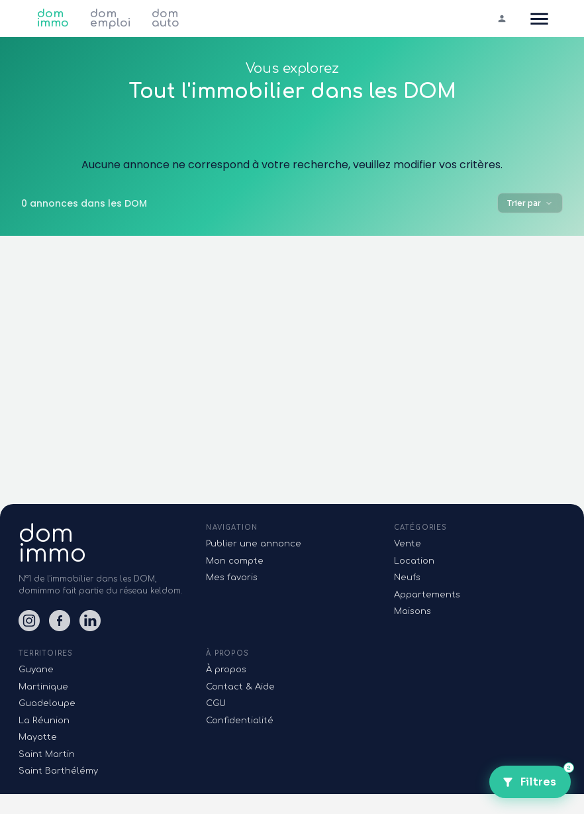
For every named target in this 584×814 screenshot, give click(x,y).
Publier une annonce (253, 543)
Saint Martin (47, 754)
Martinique (43, 686)
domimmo (52, 544)
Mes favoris (232, 577)
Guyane (36, 669)
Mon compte (235, 561)
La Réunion (44, 720)
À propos (226, 669)
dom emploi (110, 18)
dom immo (53, 18)
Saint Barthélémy (58, 771)
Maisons (412, 611)
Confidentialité (239, 720)
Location (414, 561)
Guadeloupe (47, 703)
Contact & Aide (240, 686)
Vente (407, 543)
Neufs (407, 577)
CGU (216, 703)
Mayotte (38, 737)
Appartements (427, 594)
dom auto (165, 18)
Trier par (530, 203)
